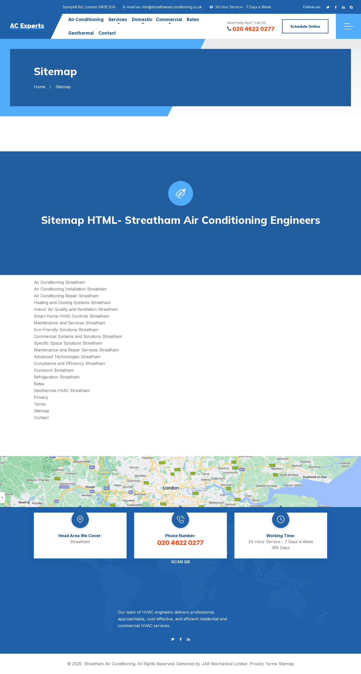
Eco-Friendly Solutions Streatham (66, 329)
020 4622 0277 (251, 29)
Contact (107, 33)
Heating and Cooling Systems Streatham (72, 302)
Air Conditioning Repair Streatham (66, 295)
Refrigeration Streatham (56, 376)
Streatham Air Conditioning (109, 663)
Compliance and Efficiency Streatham (69, 363)
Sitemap (41, 410)
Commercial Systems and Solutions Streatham (78, 336)
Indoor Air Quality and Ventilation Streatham (76, 309)
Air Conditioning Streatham (59, 282)
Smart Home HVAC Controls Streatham (71, 316)
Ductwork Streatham (54, 370)
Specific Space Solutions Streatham (68, 343)
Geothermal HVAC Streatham (62, 390)
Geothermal (81, 33)
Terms (40, 404)
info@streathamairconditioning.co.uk (172, 7)
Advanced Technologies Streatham (67, 356)
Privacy (41, 397)
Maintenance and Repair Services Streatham (76, 349)
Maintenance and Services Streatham (69, 322)
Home (39, 86)
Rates (193, 19)
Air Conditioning (86, 19)
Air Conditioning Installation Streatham (70, 289)
